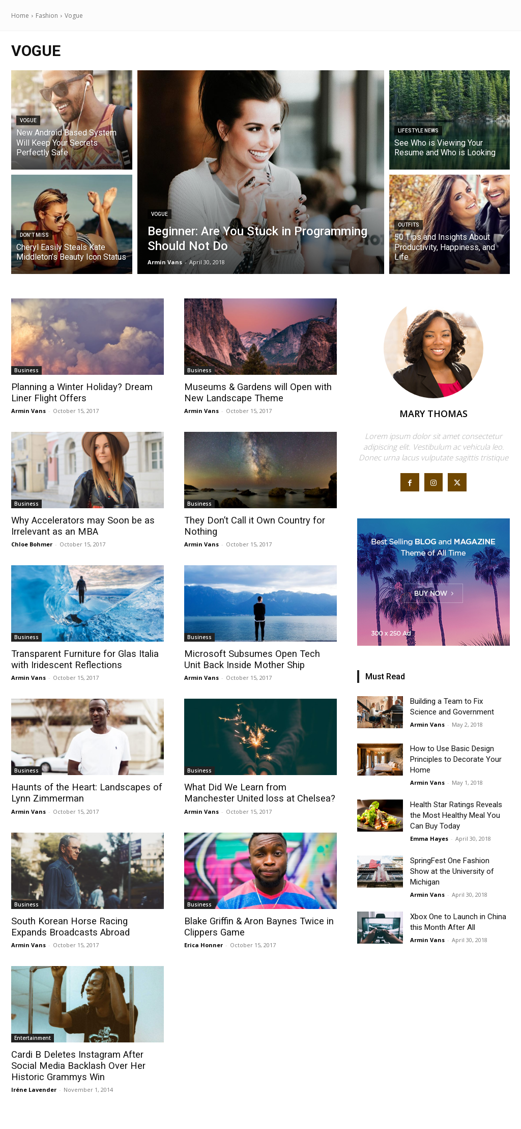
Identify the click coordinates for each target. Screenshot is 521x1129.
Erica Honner (203, 942)
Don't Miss (34, 235)
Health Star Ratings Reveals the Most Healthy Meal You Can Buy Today (456, 815)
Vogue (28, 120)
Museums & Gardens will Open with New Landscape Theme (255, 392)
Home (20, 15)
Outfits (408, 225)
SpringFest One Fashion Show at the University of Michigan (452, 871)
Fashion (47, 15)
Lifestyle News (418, 130)
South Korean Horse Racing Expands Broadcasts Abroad (85, 924)
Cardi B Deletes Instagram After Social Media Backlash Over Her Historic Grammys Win (74, 1063)
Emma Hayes (429, 838)
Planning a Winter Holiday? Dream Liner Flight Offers (78, 392)
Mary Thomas (433, 413)
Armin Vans (28, 410)
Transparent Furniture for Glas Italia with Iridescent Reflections (82, 658)
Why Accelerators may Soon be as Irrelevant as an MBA (80, 525)
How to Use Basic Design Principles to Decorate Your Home (456, 759)
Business (26, 370)
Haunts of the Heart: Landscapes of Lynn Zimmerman (83, 792)
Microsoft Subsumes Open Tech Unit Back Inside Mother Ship (259, 658)
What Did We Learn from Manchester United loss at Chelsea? (258, 792)
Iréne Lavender (33, 1086)
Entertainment (32, 1035)
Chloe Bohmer (31, 543)
